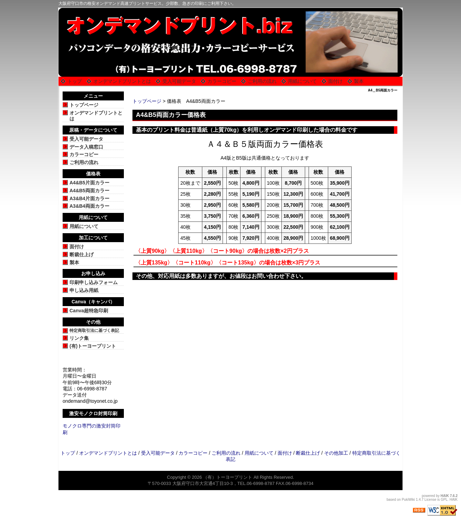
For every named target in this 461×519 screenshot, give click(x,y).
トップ (74, 81)
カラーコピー (221, 81)
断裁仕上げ (81, 254)
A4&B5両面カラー (89, 190)
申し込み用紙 (83, 290)
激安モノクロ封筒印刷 (93, 413)
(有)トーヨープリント (92, 346)
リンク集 (79, 338)
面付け (335, 81)
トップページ (146, 101)
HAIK (445, 496)
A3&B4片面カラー (89, 198)
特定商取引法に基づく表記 (94, 330)
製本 (359, 81)
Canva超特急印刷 (88, 310)
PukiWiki (408, 499)
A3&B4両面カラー (89, 206)
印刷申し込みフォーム (93, 282)
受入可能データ (179, 81)
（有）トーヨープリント (227, 477)
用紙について (302, 81)
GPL (444, 499)
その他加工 (336, 453)
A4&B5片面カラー (89, 182)
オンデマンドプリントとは (122, 81)
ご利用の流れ (262, 81)
